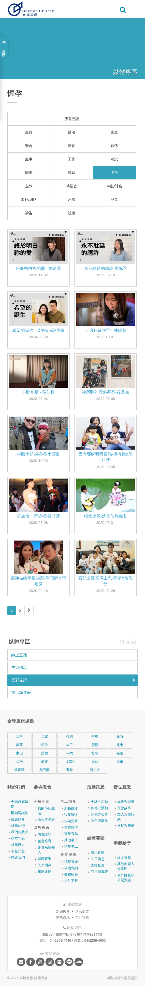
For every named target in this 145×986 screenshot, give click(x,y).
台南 (19, 761)
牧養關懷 (71, 815)
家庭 (114, 132)
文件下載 (71, 881)
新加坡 (95, 770)
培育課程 (44, 835)
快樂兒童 (71, 821)
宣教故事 (124, 808)
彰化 (94, 753)
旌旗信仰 (18, 826)
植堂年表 (18, 838)
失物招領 (71, 874)
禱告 (28, 213)
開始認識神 (19, 813)
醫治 (71, 132)
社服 (71, 213)
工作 (71, 159)
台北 (44, 736)
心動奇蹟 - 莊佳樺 (38, 392)
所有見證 (71, 119)
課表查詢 (44, 859)
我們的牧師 (19, 832)
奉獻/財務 (114, 186)
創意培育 (44, 841)
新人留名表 (46, 819)
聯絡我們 (18, 857)
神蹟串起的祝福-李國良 (38, 454)
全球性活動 (99, 802)
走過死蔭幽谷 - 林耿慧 (105, 330)
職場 (28, 172)
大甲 (69, 745)
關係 (114, 146)
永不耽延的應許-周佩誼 (105, 268)
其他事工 (71, 840)
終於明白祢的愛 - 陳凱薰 (38, 268)
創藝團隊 (71, 808)
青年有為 (71, 834)
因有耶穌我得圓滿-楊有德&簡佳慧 (105, 457)
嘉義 (119, 753)
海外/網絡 (29, 199)
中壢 (94, 736)
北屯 (119, 745)
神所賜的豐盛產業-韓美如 (105, 392)
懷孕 (114, 172)
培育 (71, 146)
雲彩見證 (19, 680)
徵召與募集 (99, 821)
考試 (114, 159)
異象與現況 (125, 802)
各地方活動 (99, 808)
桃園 (69, 736)
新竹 (119, 736)
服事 (28, 159)
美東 (119, 761)
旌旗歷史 (18, 845)
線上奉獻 (124, 857)
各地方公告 (99, 814)
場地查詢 (71, 868)
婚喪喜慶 (71, 862)
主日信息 (19, 667)
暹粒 (69, 770)
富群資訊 (131, 978)
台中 (19, 736)
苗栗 (19, 745)
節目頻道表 (21, 692)
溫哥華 (19, 770)
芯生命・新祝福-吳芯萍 (38, 516)
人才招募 (44, 865)
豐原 (94, 745)
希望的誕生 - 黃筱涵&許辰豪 (38, 330)
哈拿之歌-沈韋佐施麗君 (105, 516)
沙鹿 (44, 753)
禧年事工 (71, 846)
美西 (94, 761)
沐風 (71, 199)
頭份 (44, 745)
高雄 (44, 761)
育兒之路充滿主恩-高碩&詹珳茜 (105, 581)
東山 (19, 753)
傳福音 (71, 186)
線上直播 (19, 655)
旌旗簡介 (18, 819)
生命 (28, 132)
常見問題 (18, 851)
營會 (28, 146)
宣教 (28, 186)
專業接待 (71, 827)
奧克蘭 (44, 770)
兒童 (114, 199)
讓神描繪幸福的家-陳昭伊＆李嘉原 (38, 581)
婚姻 (71, 172)
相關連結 (44, 871)
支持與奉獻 (125, 826)
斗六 (69, 753)
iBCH (70, 761)
